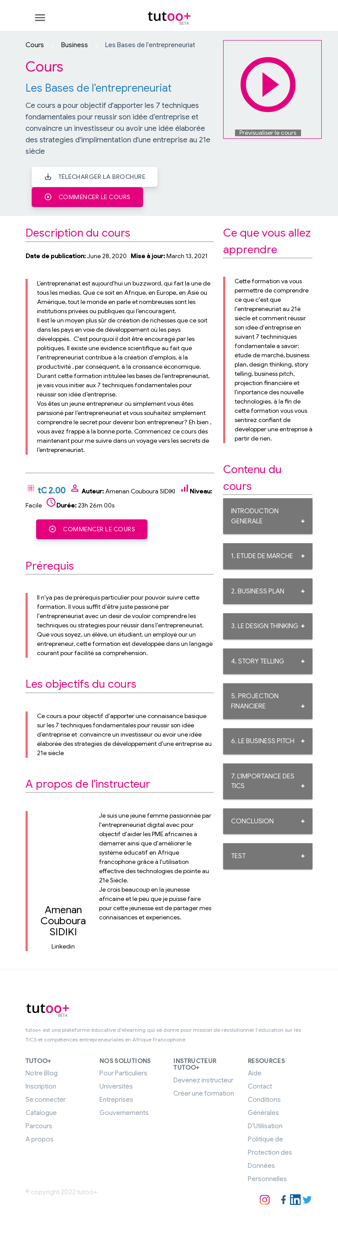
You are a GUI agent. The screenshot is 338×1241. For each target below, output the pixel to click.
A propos (40, 1138)
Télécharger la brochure (95, 176)
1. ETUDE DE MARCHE (262, 555)
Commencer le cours (87, 196)
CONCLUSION (252, 820)
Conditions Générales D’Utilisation (265, 1111)
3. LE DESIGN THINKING (264, 625)
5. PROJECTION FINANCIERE (255, 700)
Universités (116, 1085)
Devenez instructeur (203, 1078)
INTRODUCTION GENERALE (255, 515)
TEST (238, 855)
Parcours (39, 1125)
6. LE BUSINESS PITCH (262, 740)
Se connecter (46, 1098)
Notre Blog (42, 1072)
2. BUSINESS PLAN (257, 590)
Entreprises (116, 1098)
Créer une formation (203, 1092)
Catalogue (41, 1111)
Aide (254, 1072)
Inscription (41, 1085)
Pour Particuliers (123, 1072)
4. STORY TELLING (257, 660)
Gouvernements (124, 1111)
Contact (260, 1085)
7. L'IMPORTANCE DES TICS (262, 780)
